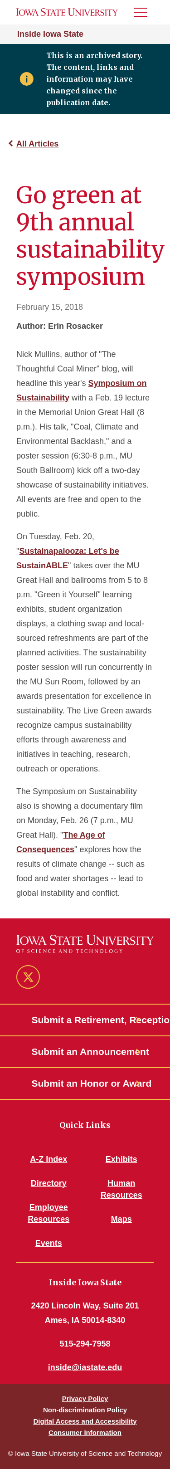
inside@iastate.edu (85, 1367)
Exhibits (121, 1159)
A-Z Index (48, 1159)
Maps (121, 1219)
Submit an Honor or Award (85, 1083)
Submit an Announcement (85, 1051)
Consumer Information (85, 1432)
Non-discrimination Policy (85, 1410)
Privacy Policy (85, 1398)
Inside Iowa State (50, 34)
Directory (49, 1183)
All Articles (37, 143)
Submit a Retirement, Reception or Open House (85, 1020)
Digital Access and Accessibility (84, 1421)
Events (48, 1243)
